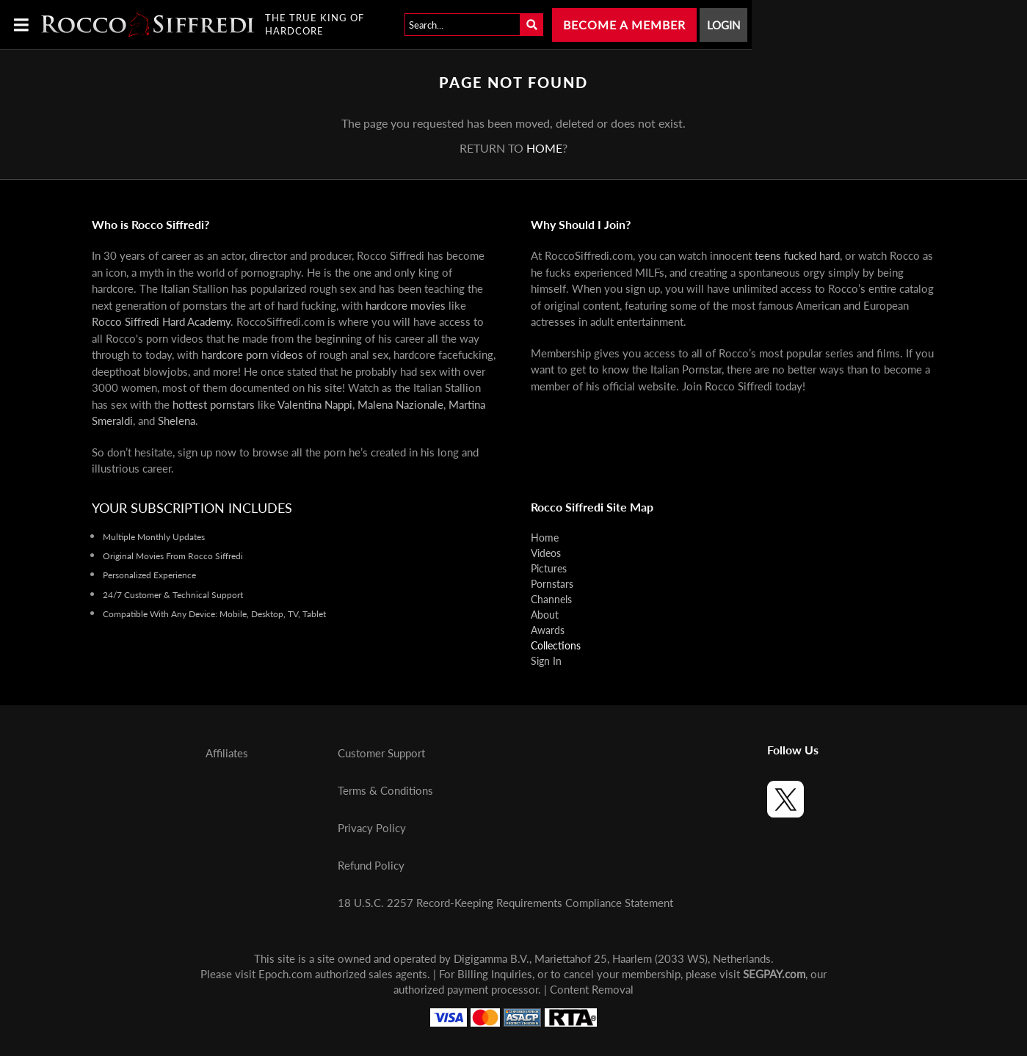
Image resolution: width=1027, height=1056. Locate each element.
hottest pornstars (214, 404)
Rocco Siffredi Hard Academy (161, 321)
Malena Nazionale (400, 404)
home (544, 148)
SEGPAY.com (774, 973)
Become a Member (624, 25)
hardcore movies (406, 305)
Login (723, 25)
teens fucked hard (797, 255)
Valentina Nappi (314, 404)
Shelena (176, 420)
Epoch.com (285, 973)
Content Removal (592, 989)
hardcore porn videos (252, 354)
